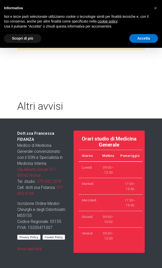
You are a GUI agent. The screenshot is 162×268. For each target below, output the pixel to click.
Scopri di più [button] (22, 38)
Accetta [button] (143, 38)
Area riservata (29, 248)
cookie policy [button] (107, 21)
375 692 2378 (49, 181)
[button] (156, 8)
